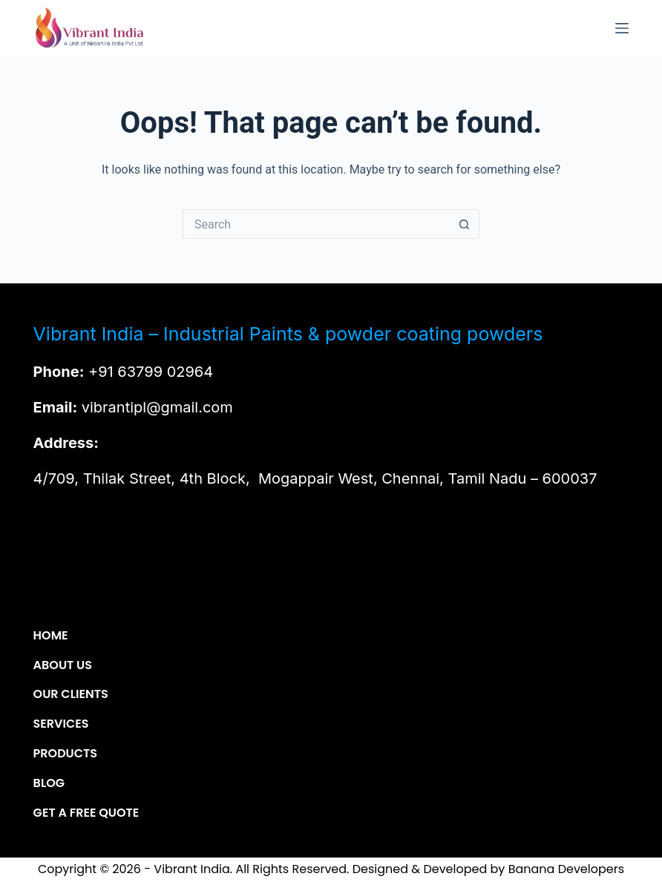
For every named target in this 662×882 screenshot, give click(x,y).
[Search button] (464, 224)
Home (50, 636)
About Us (62, 666)
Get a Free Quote (86, 813)
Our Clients (70, 694)
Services (61, 724)
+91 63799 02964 (150, 372)
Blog (49, 784)
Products (65, 754)
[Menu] (622, 28)
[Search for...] (316, 224)
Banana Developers (566, 869)
